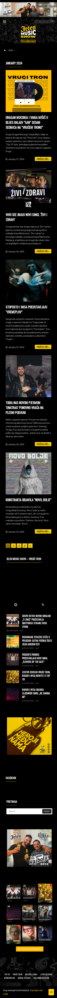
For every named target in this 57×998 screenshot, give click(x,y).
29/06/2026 (28, 683)
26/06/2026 (28, 701)
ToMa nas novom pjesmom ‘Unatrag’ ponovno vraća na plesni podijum (24, 407)
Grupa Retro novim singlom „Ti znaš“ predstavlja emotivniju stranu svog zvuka (36, 621)
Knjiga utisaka (24, 977)
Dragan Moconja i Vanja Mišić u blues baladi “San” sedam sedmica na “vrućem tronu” (27, 122)
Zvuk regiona (46, 974)
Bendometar (9, 977)
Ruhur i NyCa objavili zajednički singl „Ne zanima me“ (36, 693)
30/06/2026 (28, 666)
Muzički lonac (31, 974)
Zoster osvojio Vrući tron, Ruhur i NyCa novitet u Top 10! (36, 675)
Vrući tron (17, 974)
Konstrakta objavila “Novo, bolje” (28, 499)
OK (51, 992)
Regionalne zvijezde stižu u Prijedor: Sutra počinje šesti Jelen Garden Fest (37, 640)
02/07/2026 (12, 631)
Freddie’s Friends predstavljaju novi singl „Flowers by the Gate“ (34, 658)
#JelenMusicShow (41, 977)
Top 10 (7, 974)
